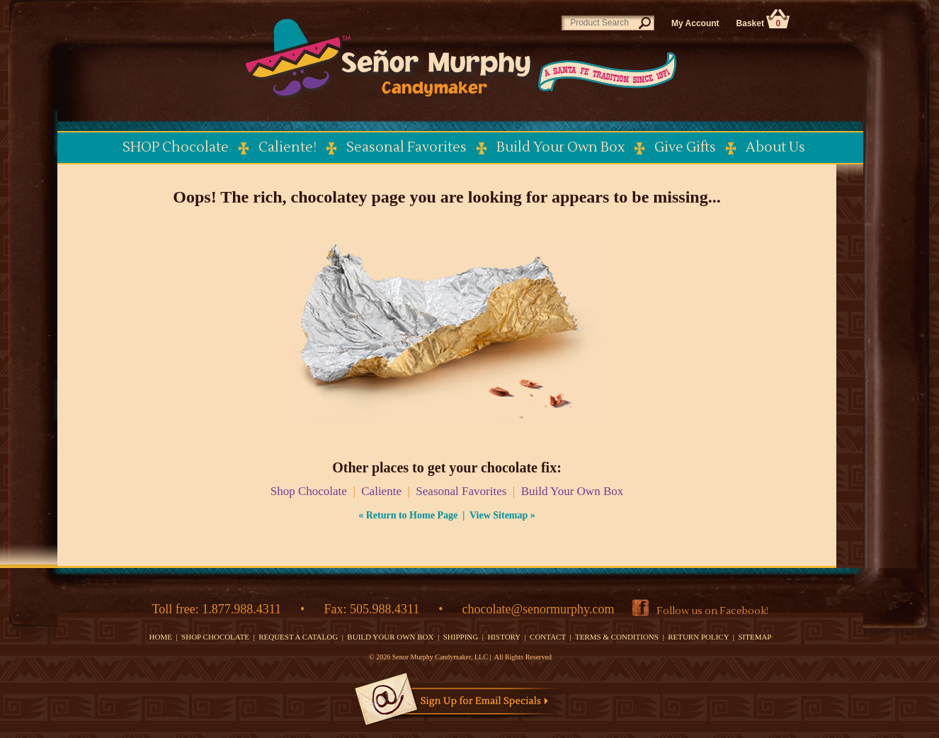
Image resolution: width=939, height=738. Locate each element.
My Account (695, 23)
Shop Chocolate (309, 491)
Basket (763, 23)
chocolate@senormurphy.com (538, 609)
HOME (160, 636)
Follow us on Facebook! (712, 611)
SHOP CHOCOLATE (215, 636)
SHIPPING (461, 636)
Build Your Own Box (572, 491)
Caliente (381, 491)
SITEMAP (754, 636)
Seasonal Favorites (461, 491)
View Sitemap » (502, 515)
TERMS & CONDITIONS (617, 636)
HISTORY (503, 636)
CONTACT (548, 636)
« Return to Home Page (407, 515)
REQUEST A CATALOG (298, 636)
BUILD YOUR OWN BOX (390, 636)
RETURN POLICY (698, 636)
